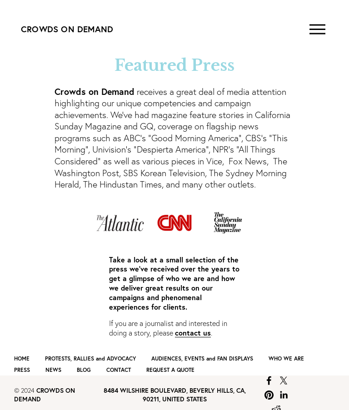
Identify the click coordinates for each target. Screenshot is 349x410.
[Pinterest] (269, 395)
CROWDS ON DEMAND (67, 29)
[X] (283, 380)
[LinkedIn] (283, 395)
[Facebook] (269, 380)
